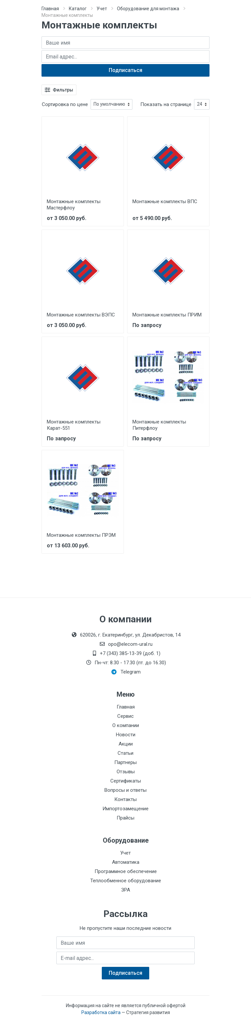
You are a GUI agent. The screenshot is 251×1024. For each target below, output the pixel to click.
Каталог (78, 8)
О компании (125, 725)
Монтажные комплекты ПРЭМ (81, 535)
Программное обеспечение (126, 871)
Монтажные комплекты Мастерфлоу (73, 205)
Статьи (125, 753)
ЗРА (125, 890)
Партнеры (125, 762)
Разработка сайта (101, 1012)
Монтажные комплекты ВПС (164, 201)
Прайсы (125, 818)
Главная (50, 8)
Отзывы (126, 772)
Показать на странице (165, 104)
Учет (102, 8)
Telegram (126, 672)
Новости (125, 735)
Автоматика (125, 862)
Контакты (125, 799)
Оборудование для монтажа (148, 8)
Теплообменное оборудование (125, 881)
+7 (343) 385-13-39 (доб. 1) (125, 653)
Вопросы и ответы (125, 790)
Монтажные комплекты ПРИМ (167, 315)
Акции (126, 744)
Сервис (125, 716)
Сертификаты (125, 781)
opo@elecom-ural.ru (126, 644)
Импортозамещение (125, 809)
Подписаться (125, 70)
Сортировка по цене (65, 104)
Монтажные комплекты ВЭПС (81, 315)
